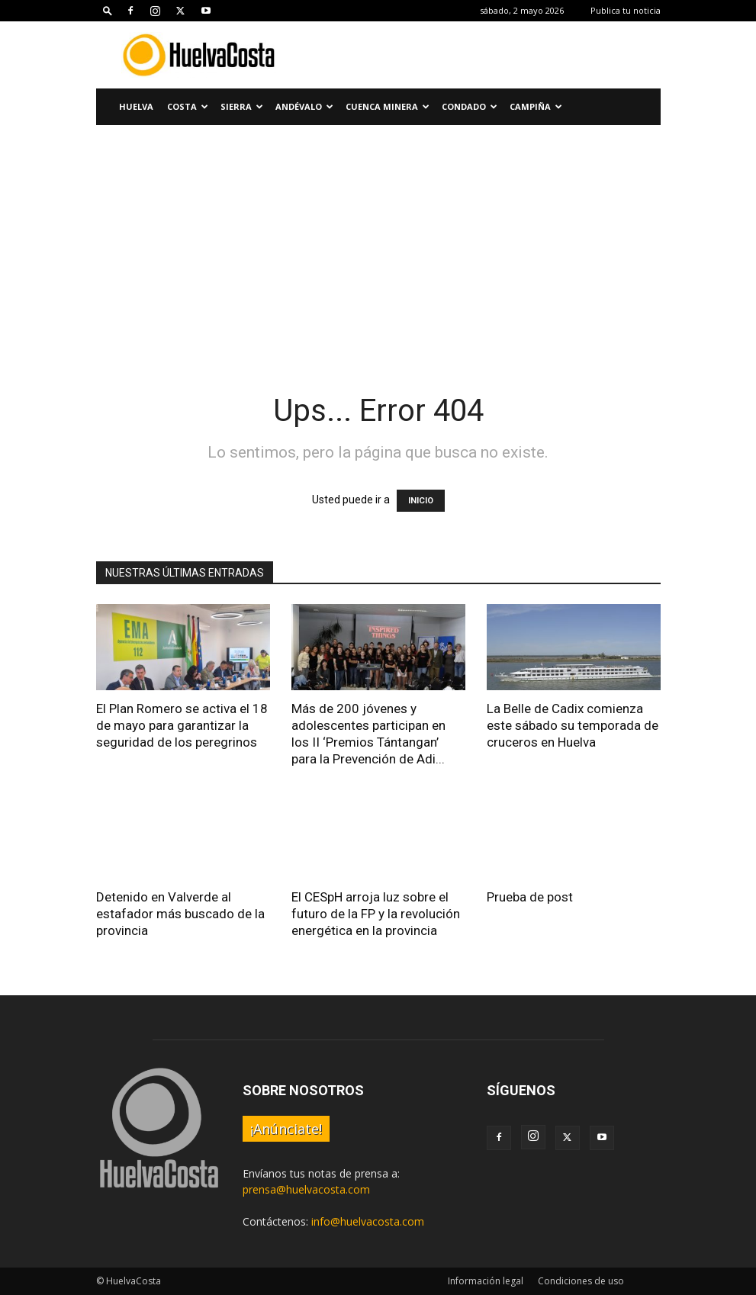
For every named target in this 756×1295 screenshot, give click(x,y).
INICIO (420, 501)
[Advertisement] (378, 239)
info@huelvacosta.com (367, 1221)
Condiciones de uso (581, 1280)
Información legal (485, 1280)
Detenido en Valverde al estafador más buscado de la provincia (180, 913)
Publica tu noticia (625, 10)
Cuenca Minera (387, 106)
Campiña (536, 106)
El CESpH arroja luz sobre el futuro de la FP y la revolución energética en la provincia (375, 913)
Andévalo (304, 106)
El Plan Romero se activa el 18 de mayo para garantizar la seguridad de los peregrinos (182, 725)
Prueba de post (530, 897)
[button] (107, 10)
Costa (187, 106)
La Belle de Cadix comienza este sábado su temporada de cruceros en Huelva (572, 725)
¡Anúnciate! (286, 1129)
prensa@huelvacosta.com (306, 1189)
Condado (469, 106)
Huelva (136, 106)
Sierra (241, 106)
